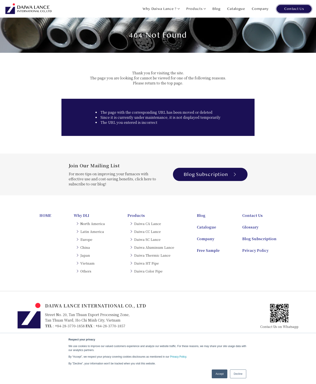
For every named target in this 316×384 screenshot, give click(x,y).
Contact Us (294, 9)
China (85, 247)
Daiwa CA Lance (147, 223)
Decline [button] (238, 373)
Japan (85, 255)
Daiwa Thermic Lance (152, 255)
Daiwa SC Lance (147, 239)
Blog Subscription (210, 174)
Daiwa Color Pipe (148, 271)
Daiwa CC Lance (147, 231)
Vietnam (87, 263)
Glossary (250, 227)
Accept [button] (219, 373)
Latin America (92, 231)
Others (85, 271)
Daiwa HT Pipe (146, 263)
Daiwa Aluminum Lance (154, 247)
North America (92, 223)
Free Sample (208, 250)
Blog (216, 9)
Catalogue (236, 9)
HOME (45, 215)
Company (260, 9)
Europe (86, 239)
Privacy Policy (178, 356)
